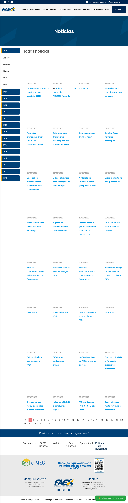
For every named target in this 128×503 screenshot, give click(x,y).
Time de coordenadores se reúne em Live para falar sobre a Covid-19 (35, 275)
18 (102, 420)
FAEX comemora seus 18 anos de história (112, 226)
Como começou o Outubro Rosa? (87, 135)
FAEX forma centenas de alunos (58, 361)
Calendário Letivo (101, 9)
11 (68, 420)
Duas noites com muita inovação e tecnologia (113, 406)
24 (30, 423)
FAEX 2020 (109, 312)
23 (25, 423)
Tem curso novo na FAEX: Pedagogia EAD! (61, 271)
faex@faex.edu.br (94, 489)
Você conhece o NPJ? (60, 314)
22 (121, 420)
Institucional (35, 9)
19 (107, 420)
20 (112, 420)
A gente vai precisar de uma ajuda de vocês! (60, 226)
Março (6, 71)
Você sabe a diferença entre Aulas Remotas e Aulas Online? (34, 184)
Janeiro (6, 58)
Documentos (29, 443)
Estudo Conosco (50, 9)
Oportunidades (87, 443)
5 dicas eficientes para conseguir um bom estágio (61, 182)
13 (78, 420)
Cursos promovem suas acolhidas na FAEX (87, 316)
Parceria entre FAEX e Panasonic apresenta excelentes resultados (113, 365)
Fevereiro (7, 64)
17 (97, 420)
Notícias (56, 443)
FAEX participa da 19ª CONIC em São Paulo (87, 406)
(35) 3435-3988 (98, 483)
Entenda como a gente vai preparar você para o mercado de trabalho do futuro (87, 230)
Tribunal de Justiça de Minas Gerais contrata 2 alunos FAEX (113, 273)
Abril (5, 78)
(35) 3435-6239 (99, 487)
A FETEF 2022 (84, 88)
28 (49, 423)
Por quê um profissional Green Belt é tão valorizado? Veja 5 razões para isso (35, 141)
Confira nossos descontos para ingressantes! (64, 433)
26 (39, 423)
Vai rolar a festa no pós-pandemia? (113, 180)
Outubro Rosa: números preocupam (111, 137)
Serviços (87, 9)
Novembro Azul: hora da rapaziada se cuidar (113, 92)
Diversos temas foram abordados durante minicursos (35, 406)
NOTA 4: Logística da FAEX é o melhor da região (87, 361)
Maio (5, 84)
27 (44, 423)
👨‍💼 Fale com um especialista (110, 498)
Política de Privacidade (100, 446)
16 (92, 420)
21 (117, 420)
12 (73, 420)
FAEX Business (43, 444)
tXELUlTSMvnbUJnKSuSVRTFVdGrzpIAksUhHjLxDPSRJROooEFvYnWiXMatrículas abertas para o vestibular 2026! (35, 92)
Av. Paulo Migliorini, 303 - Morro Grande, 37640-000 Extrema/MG (35, 485)
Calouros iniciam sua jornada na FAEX (34, 361)
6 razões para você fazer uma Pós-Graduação (35, 226)
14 (83, 420)
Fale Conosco (71, 444)
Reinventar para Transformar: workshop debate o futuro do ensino (61, 139)
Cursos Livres (65, 9)
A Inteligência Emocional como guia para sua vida (87, 182)
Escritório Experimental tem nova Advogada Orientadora (87, 273)
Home (25, 9)
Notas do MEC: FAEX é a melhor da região (61, 406)
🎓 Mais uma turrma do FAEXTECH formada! (61, 92)
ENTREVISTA (32, 312)
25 (34, 423)
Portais (119, 9)
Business (77, 9)
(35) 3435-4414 (99, 485)
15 (88, 420)
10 (63, 420)
